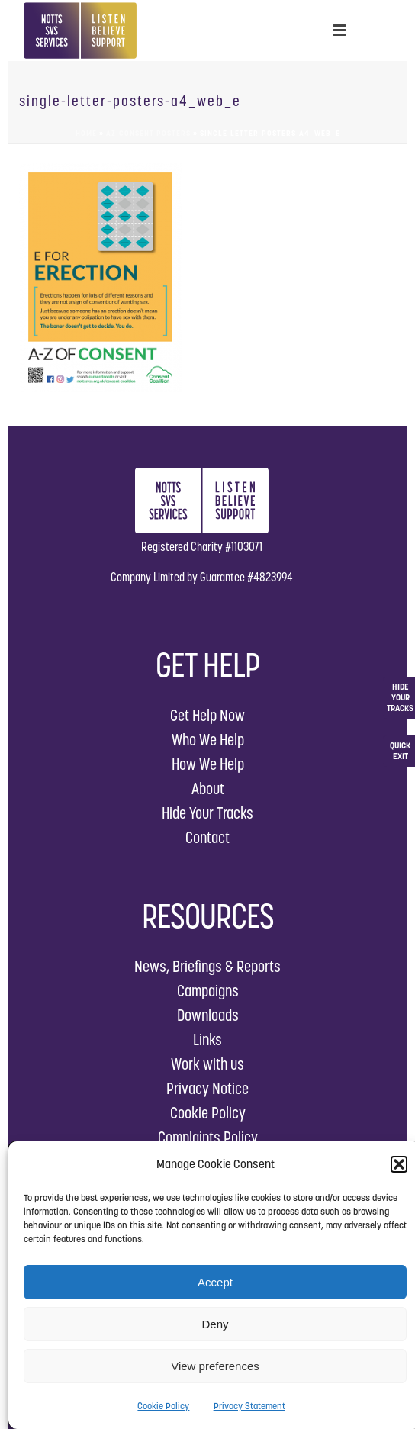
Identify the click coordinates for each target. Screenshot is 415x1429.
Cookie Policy (163, 1405)
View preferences (215, 1366)
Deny (214, 1324)
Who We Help (208, 739)
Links (207, 1039)
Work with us (207, 1064)
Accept (215, 1282)
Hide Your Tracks (207, 813)
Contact (207, 837)
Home (86, 133)
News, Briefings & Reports (207, 966)
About (207, 788)
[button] (399, 1164)
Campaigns (208, 990)
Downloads (208, 1015)
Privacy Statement (249, 1405)
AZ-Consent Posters (148, 133)
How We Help (208, 764)
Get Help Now (207, 715)
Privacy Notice (207, 1088)
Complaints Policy (208, 1137)
